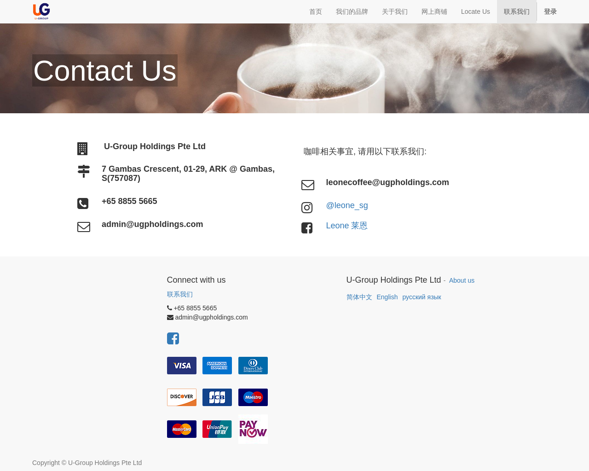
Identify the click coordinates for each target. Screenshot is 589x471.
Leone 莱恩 (347, 225)
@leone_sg (347, 205)
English (387, 297)
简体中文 (359, 297)
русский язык (421, 297)
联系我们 (180, 294)
